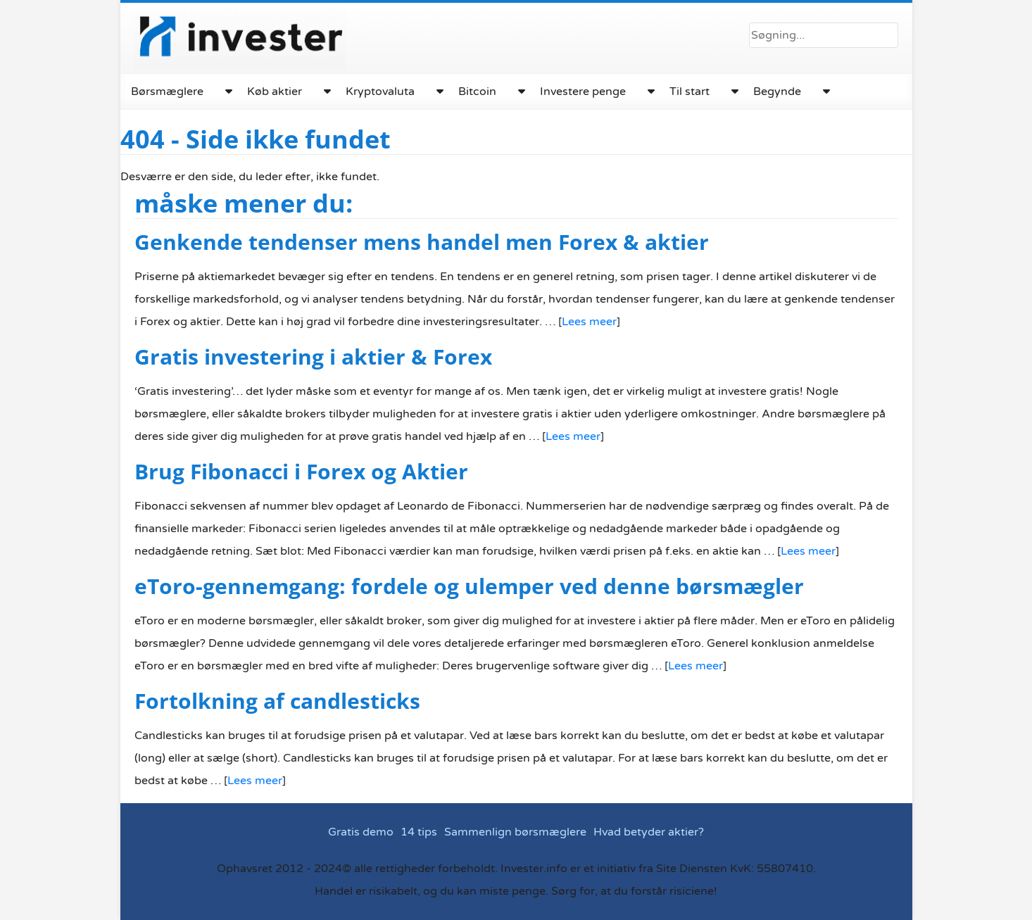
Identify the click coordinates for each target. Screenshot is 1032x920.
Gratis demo (361, 832)
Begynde (774, 91)
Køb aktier (273, 91)
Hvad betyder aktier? (648, 832)
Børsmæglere (167, 91)
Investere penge (579, 91)
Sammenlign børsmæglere (515, 832)
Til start (687, 91)
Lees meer (582, 322)
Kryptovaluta (378, 91)
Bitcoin (474, 91)
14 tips (419, 832)
